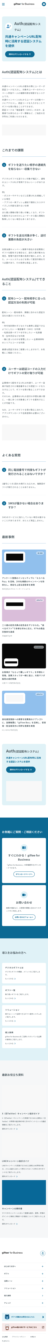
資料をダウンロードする (20, 54)
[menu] (3, 4)
